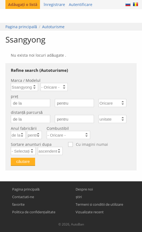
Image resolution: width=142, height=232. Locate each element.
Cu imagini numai (87, 144)
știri (79, 196)
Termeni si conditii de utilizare (99, 204)
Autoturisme (53, 26)
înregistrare (54, 4)
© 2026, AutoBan (71, 224)
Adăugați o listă (22, 4)
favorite (18, 204)
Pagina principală (21, 26)
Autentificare (80, 4)
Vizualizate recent (90, 212)
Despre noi (84, 189)
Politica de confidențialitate (33, 212)
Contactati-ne (23, 196)
